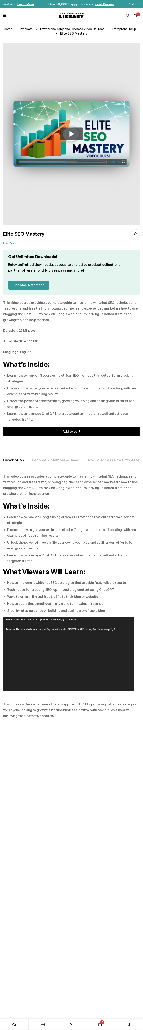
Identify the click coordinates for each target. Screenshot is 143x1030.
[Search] (126, 15)
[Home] (14, 1024)
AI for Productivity (88, 794)
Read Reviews (119, 4)
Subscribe (111, 897)
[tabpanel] (71, 598)
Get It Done (117, 794)
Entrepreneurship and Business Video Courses (89, 29)
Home (20, 29)
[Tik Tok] (107, 969)
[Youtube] (123, 969)
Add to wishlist (135, 233)
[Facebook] (100, 969)
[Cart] (135, 15)
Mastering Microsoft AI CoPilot (48, 799)
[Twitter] (115, 969)
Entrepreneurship (56, 33)
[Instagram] (92, 969)
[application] (68, 654)
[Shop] (43, 1024)
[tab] (13, 460)
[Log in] (71, 1024)
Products (40, 29)
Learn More (40, 4)
